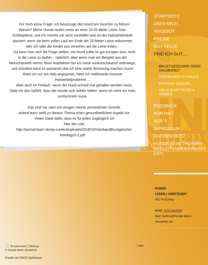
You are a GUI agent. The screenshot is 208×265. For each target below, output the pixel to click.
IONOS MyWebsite (30, 257)
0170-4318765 (173, 210)
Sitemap (34, 246)
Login (140, 245)
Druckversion (16, 246)
